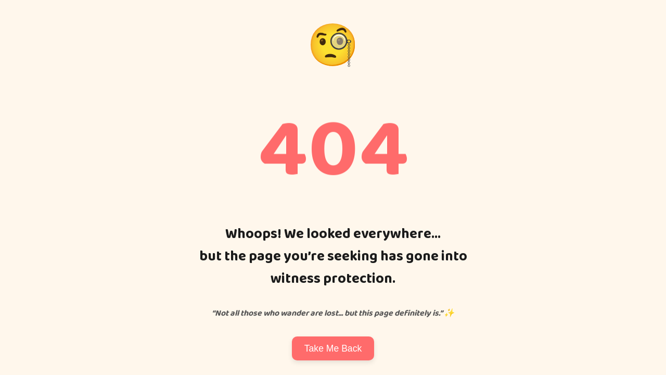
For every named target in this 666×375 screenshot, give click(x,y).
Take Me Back (333, 348)
